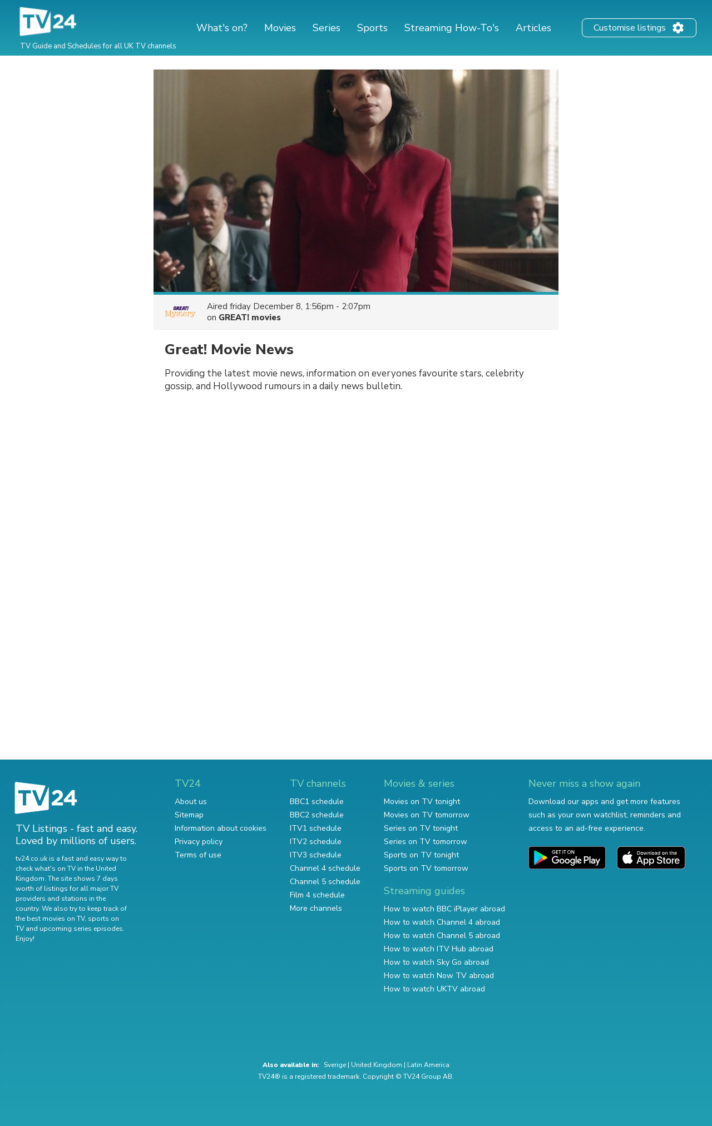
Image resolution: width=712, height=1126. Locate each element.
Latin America (428, 1064)
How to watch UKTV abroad (434, 989)
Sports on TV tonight (421, 855)
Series (326, 27)
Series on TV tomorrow (425, 841)
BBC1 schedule (317, 801)
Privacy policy (198, 841)
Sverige (335, 1064)
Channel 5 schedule (325, 881)
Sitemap (189, 815)
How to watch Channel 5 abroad (442, 935)
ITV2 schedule (316, 841)
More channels (316, 908)
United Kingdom (376, 1064)
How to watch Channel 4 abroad (442, 922)
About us (191, 801)
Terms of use (198, 855)
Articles (533, 27)
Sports (372, 27)
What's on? (222, 27)
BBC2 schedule (317, 815)
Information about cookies (220, 828)
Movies (280, 27)
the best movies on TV (50, 918)
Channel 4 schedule (325, 868)
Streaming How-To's (451, 27)
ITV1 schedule (316, 828)
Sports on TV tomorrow (426, 868)
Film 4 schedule (317, 895)
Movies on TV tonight (422, 801)
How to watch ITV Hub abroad (438, 949)
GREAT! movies (250, 317)
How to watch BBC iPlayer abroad (444, 909)
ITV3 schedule (316, 855)
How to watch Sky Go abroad (436, 962)
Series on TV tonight (421, 828)
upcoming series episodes (81, 928)
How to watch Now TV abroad (439, 975)
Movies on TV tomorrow (426, 815)
